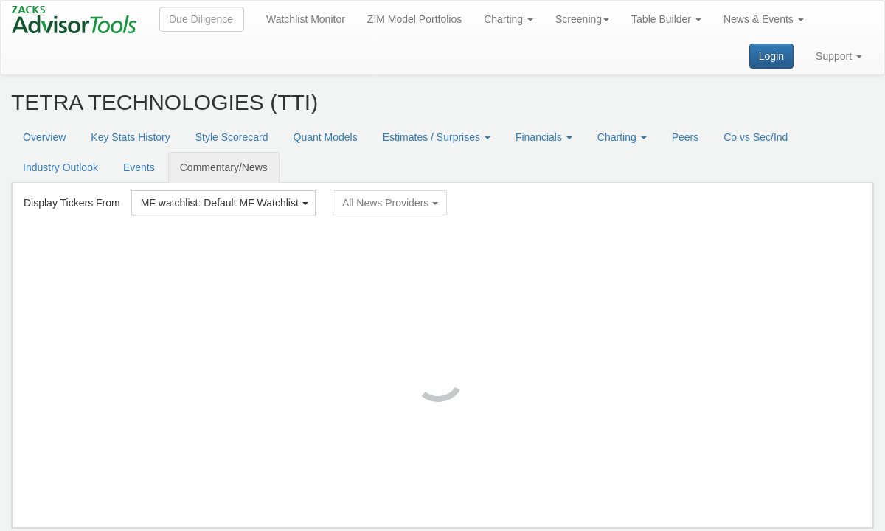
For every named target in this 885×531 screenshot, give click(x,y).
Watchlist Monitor (305, 19)
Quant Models (326, 137)
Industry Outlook (60, 167)
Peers (685, 137)
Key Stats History (130, 137)
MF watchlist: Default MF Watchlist (224, 203)
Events (139, 167)
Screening (582, 19)
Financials (544, 137)
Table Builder (666, 19)
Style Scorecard (231, 137)
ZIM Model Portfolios (414, 19)
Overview (44, 137)
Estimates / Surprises (436, 137)
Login (771, 56)
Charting (508, 19)
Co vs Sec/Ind (755, 137)
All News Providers (390, 203)
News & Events (763, 19)
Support (839, 56)
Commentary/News (224, 167)
